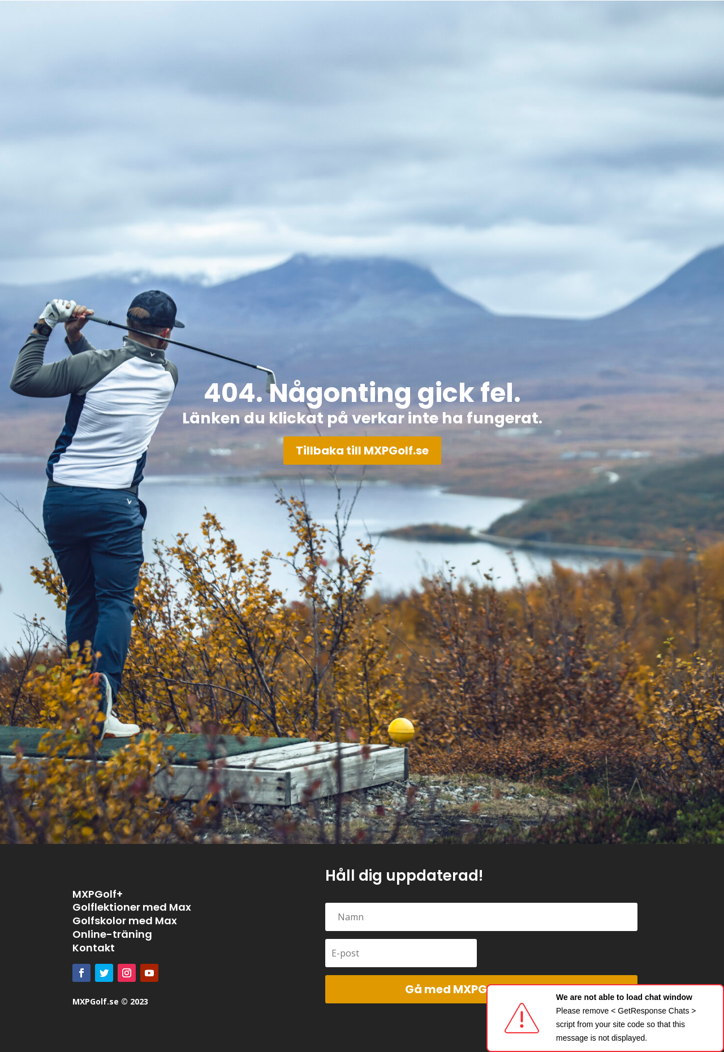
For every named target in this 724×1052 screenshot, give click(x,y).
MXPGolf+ (97, 894)
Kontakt (93, 948)
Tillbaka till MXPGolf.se (362, 450)
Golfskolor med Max (124, 921)
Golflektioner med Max (131, 907)
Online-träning (112, 934)
